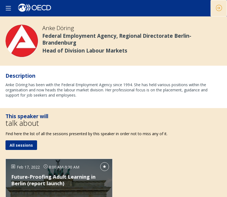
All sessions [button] (21, 145)
